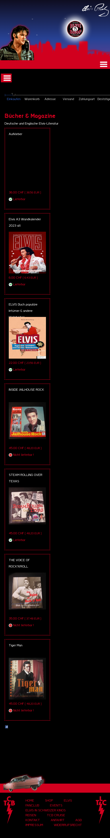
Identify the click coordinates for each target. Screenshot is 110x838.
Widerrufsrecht (68, 825)
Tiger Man (15, 645)
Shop (49, 800)
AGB (78, 820)
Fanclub (32, 805)
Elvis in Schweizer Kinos (46, 810)
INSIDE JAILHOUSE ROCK (26, 389)
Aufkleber (15, 134)
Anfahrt (58, 820)
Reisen (31, 815)
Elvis (68, 800)
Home (30, 800)
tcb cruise (56, 815)
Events (56, 805)
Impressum (34, 825)
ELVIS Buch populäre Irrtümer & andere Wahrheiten (23, 311)
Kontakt (33, 820)
